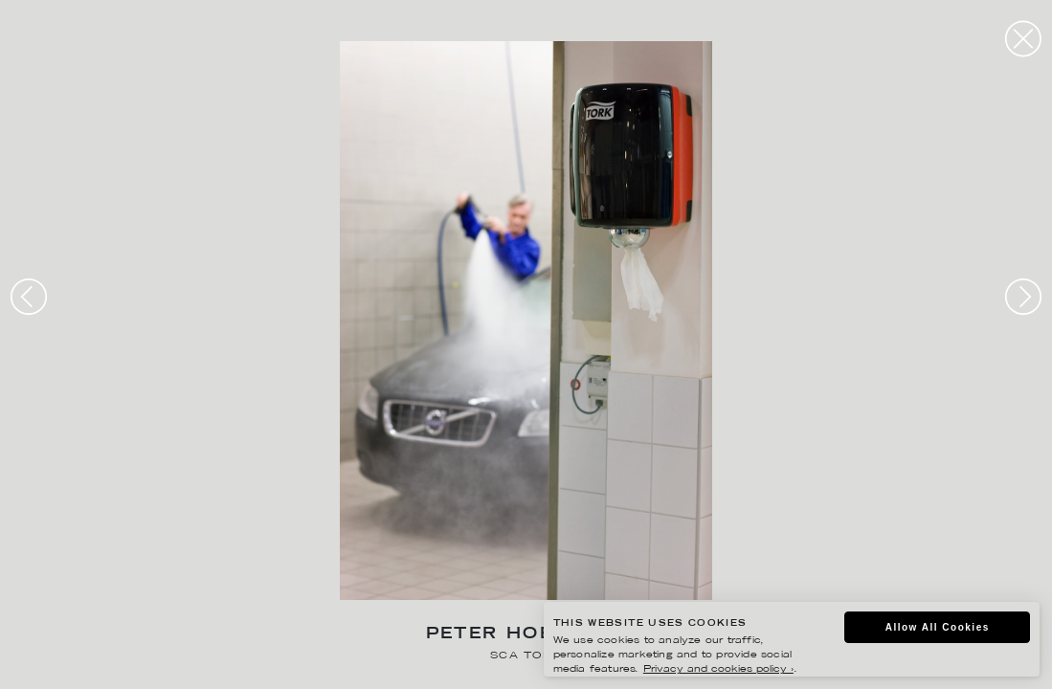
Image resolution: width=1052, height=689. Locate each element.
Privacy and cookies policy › (718, 669)
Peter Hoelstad (526, 635)
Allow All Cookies (937, 627)
